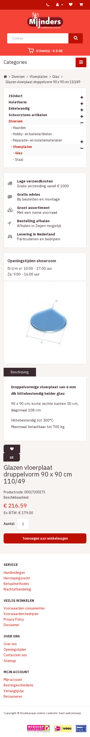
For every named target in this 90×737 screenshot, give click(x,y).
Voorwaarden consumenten (24, 608)
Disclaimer (11, 625)
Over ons (10, 644)
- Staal (16, 159)
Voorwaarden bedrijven (21, 614)
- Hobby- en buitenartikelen (30, 134)
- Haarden (17, 128)
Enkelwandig (19, 108)
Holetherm (18, 102)
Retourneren (13, 696)
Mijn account (13, 679)
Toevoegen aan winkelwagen (45, 538)
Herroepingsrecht (17, 578)
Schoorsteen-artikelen (28, 115)
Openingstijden (15, 649)
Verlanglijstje (14, 691)
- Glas (15, 153)
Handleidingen (14, 572)
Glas (55, 76)
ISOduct (16, 96)
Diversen (18, 76)
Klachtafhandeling (17, 589)
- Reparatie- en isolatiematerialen (35, 140)
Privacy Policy (14, 619)
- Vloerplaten (20, 147)
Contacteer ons (15, 655)
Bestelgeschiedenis (18, 685)
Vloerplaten (39, 76)
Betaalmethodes (16, 584)
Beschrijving (20, 372)
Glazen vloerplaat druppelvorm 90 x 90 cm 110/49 (43, 82)
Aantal (9, 524)
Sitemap (10, 661)
